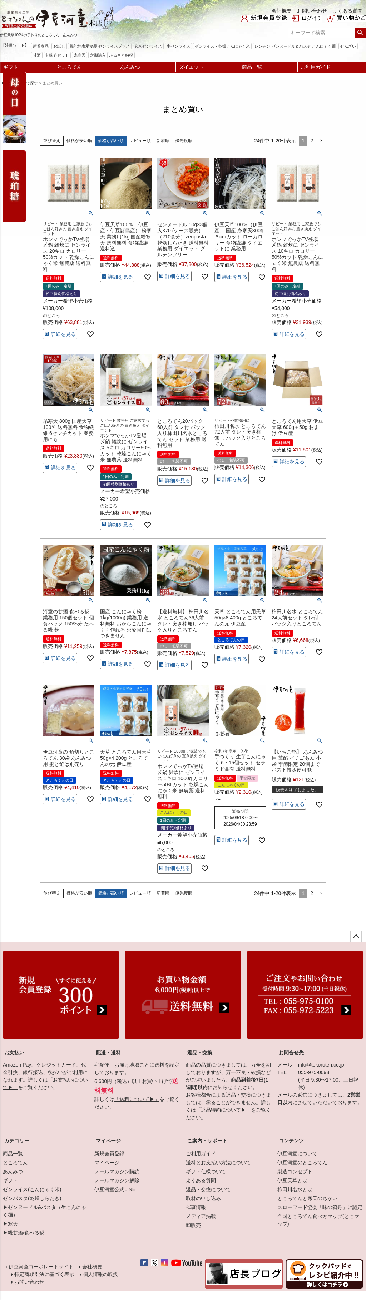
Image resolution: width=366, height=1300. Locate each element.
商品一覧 (252, 67)
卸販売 (193, 1225)
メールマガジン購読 (116, 1171)
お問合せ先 (291, 1052)
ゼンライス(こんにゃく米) (32, 1189)
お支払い (14, 1052)
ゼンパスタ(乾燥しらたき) (32, 1198)
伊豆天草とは (292, 1180)
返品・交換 (199, 1052)
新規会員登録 (109, 1153)
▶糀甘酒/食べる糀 (23, 1233)
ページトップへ (356, 936)
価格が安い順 (79, 140)
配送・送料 (108, 1052)
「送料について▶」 (136, 1099)
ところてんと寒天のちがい (307, 1198)
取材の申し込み (203, 1198)
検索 (360, 33)
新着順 (163, 140)
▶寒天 (10, 1224)
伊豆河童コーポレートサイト (41, 1267)
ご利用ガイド (316, 67)
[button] (321, 141)
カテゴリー (16, 1141)
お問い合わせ (312, 11)
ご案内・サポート (207, 1141)
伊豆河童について (297, 1153)
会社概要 (282, 11)
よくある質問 (347, 11)
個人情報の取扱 (100, 1274)
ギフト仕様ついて (206, 1171)
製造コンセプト (294, 1171)
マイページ (108, 1141)
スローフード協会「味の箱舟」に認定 (319, 1207)
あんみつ (130, 67)
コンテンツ (291, 1141)
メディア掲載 (201, 1216)
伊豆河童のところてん (302, 1162)
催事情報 (196, 1207)
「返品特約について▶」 (223, 1110)
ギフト (10, 67)
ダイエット (191, 67)
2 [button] (311, 141)
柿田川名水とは (294, 1189)
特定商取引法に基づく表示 (44, 1274)
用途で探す (28, 83)
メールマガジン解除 (116, 1180)
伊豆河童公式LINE (114, 1189)
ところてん (69, 67)
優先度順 (183, 140)
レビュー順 (140, 140)
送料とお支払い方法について (218, 1162)
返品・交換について (208, 1189)
